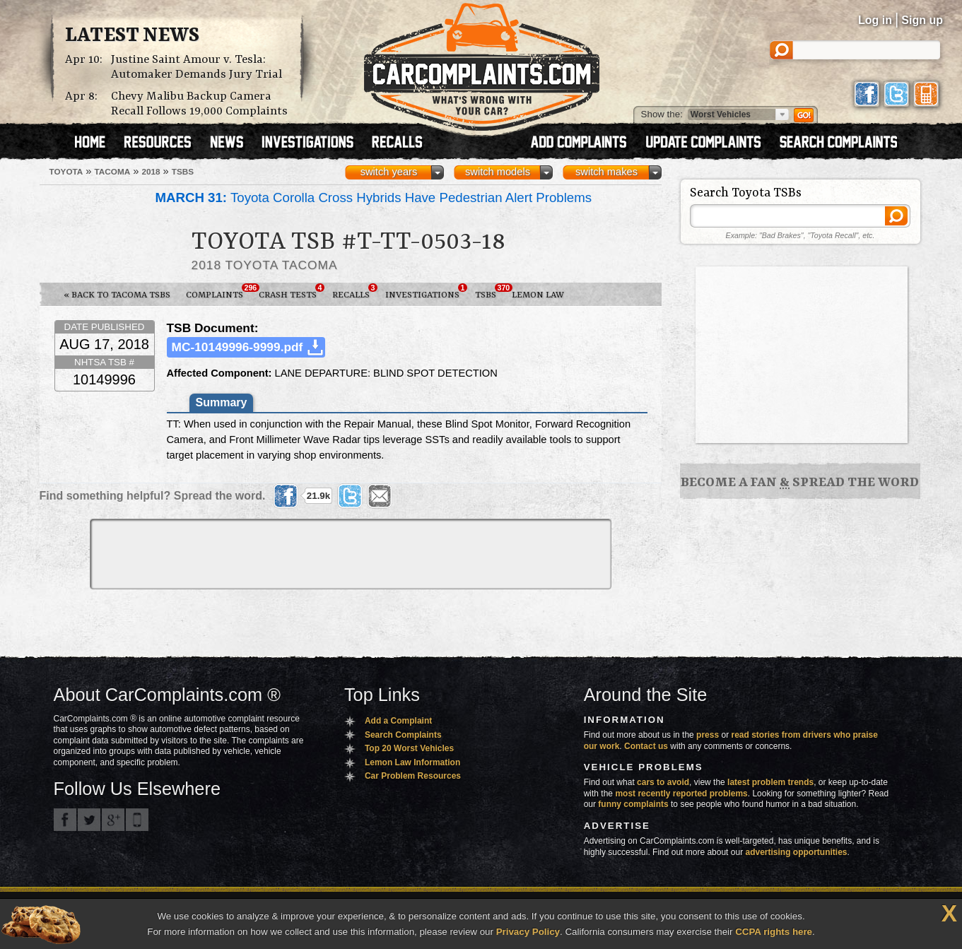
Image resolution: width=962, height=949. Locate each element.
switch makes (606, 171)
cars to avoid (663, 782)
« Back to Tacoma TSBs (117, 295)
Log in (875, 20)
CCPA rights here (773, 931)
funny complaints (633, 804)
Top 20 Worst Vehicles (409, 748)
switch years (389, 171)
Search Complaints (403, 735)
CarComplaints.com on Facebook (65, 819)
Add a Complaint (398, 721)
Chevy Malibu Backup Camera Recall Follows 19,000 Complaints (199, 104)
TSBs (489, 291)
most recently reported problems (681, 793)
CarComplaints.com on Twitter (89, 819)
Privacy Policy (528, 931)
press (707, 735)
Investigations (426, 291)
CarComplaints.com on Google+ (113, 819)
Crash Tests (291, 291)
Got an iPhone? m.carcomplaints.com (137, 819)
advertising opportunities (796, 852)
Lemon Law (538, 295)
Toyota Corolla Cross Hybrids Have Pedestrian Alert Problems (374, 197)
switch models (497, 171)
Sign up (922, 20)
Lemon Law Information (412, 762)
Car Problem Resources (413, 776)
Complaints (218, 291)
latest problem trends (770, 782)
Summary (221, 402)
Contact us (646, 746)
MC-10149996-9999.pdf (237, 347)
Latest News (132, 36)
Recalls (354, 291)
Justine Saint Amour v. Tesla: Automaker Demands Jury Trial (196, 67)
